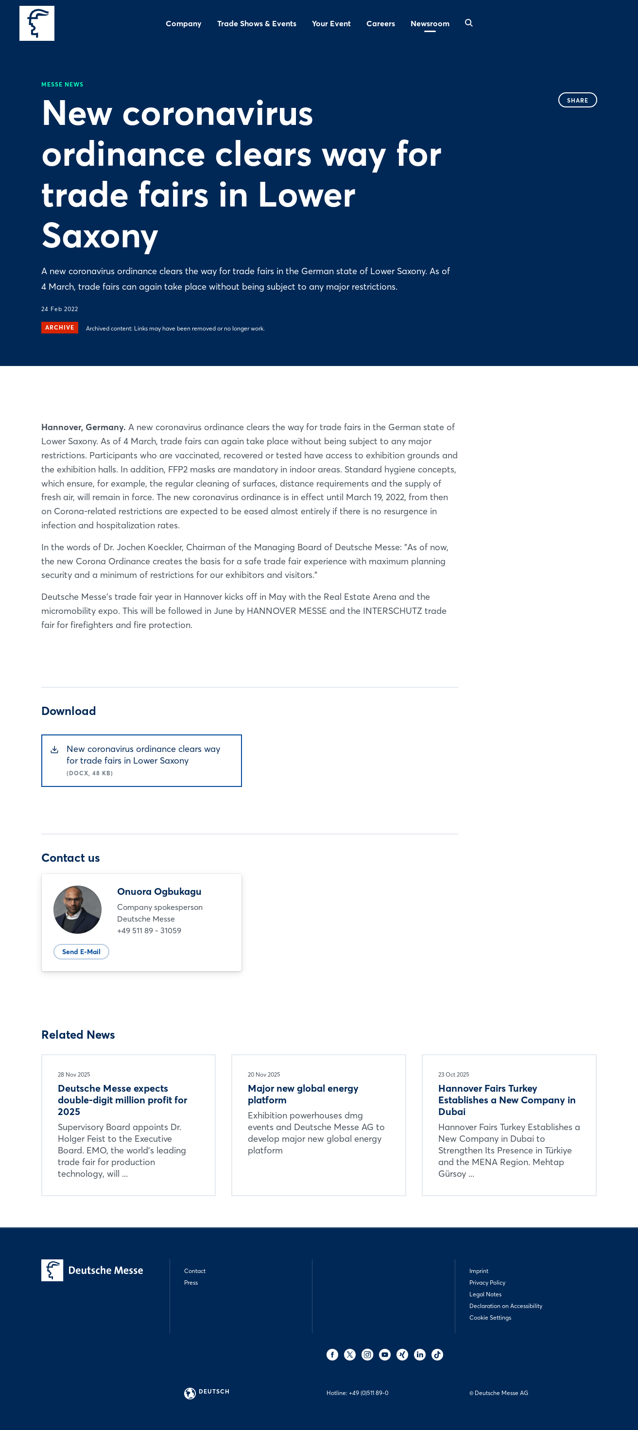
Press (191, 1282)
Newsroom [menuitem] (430, 23)
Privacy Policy (487, 1282)
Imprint (478, 1270)
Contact (195, 1270)
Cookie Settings (490, 1317)
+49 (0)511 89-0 (368, 1392)
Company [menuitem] (184, 23)
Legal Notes (485, 1294)
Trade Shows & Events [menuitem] (256, 23)
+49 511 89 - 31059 (149, 930)
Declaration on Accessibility (505, 1305)
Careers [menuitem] (380, 23)
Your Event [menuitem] (331, 23)
